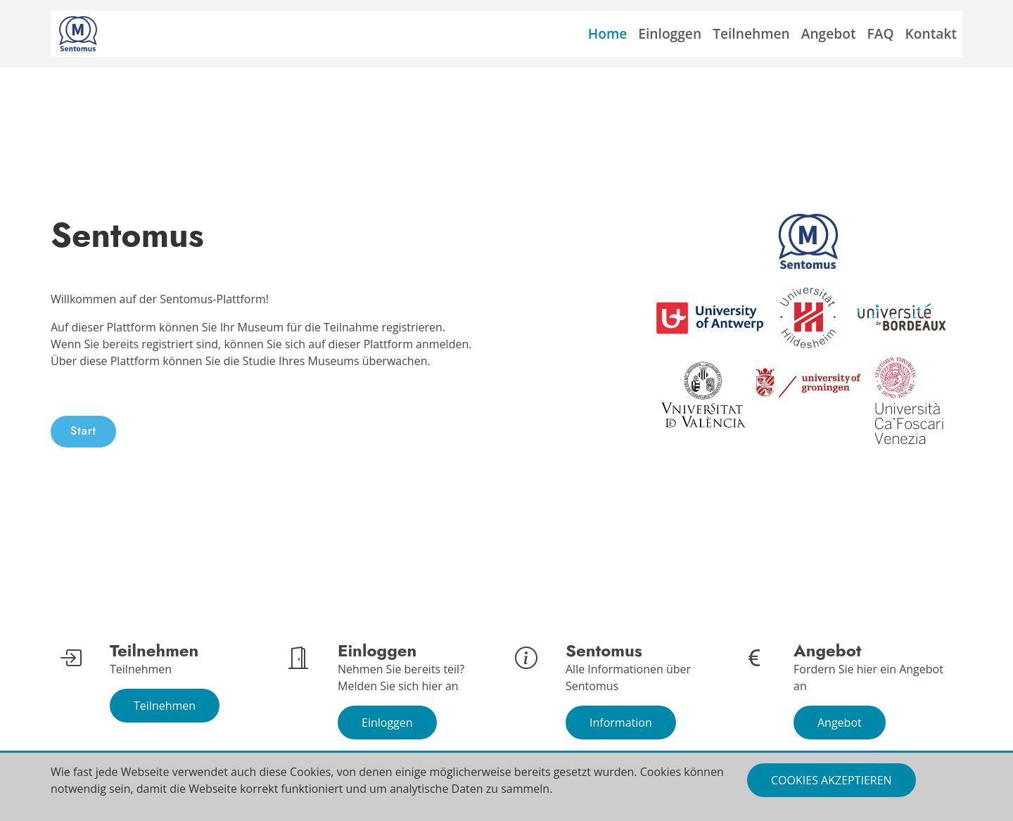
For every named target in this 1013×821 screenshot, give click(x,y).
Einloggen (669, 33)
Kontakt (931, 33)
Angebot (828, 33)
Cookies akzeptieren (831, 780)
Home (607, 33)
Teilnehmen (751, 33)
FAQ (880, 33)
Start (83, 431)
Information (621, 722)
